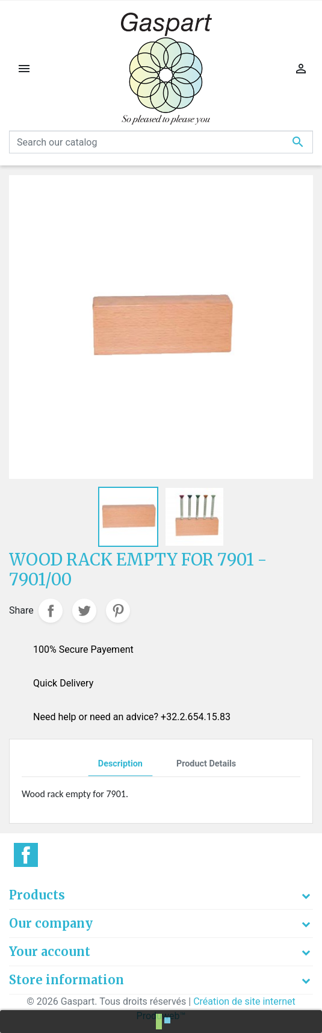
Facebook (26, 855)
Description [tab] (120, 764)
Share (51, 611)
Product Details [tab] (206, 764)
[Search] (161, 142)
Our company (51, 923)
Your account (49, 951)
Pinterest (118, 611)
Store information (66, 979)
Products (37, 894)
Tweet (84, 611)
